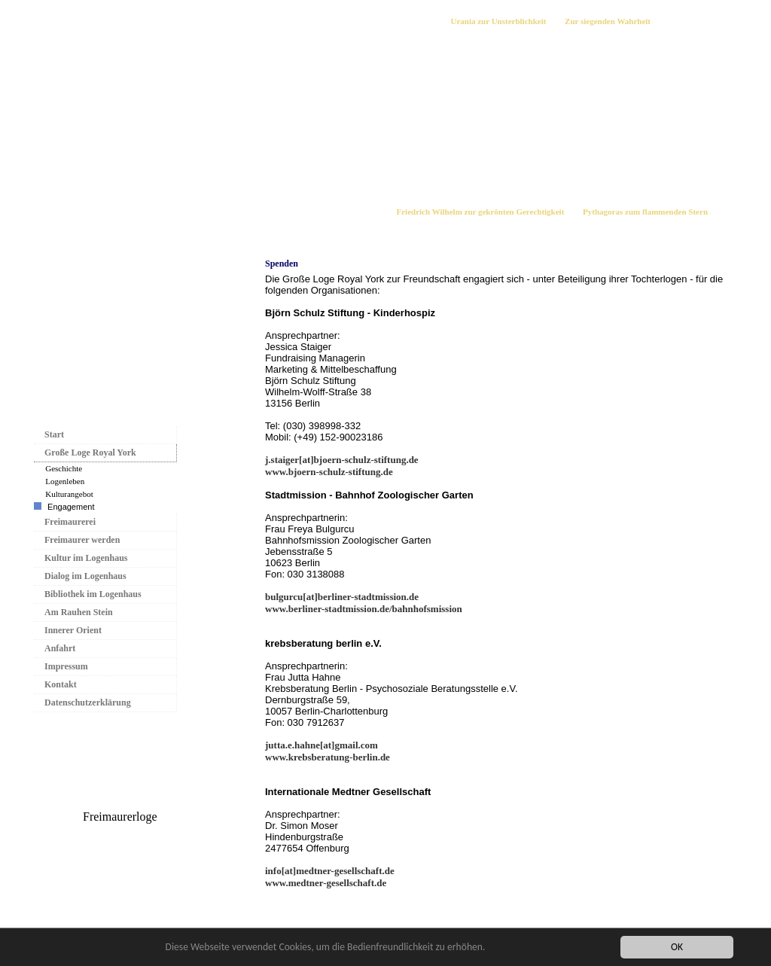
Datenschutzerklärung (87, 702)
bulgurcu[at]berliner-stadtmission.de (342, 596)
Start (54, 434)
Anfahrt (59, 648)
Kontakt (60, 684)
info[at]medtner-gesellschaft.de (330, 870)
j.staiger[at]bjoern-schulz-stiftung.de (342, 459)
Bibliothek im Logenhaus (93, 594)
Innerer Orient (73, 630)
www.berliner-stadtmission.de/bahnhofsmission (363, 608)
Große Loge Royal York (90, 452)
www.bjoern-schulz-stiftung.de (329, 471)
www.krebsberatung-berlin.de (327, 757)
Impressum (66, 666)
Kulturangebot (69, 493)
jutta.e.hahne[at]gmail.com (321, 745)
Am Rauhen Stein (78, 612)
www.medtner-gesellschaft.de (325, 882)
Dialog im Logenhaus (85, 576)
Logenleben (64, 481)
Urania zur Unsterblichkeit (498, 21)
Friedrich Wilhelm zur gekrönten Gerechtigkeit (481, 211)
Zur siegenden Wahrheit (608, 21)
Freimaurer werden (82, 540)
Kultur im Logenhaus (85, 558)
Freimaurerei (70, 522)
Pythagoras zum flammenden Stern (645, 211)
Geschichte (63, 468)
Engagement (70, 506)
